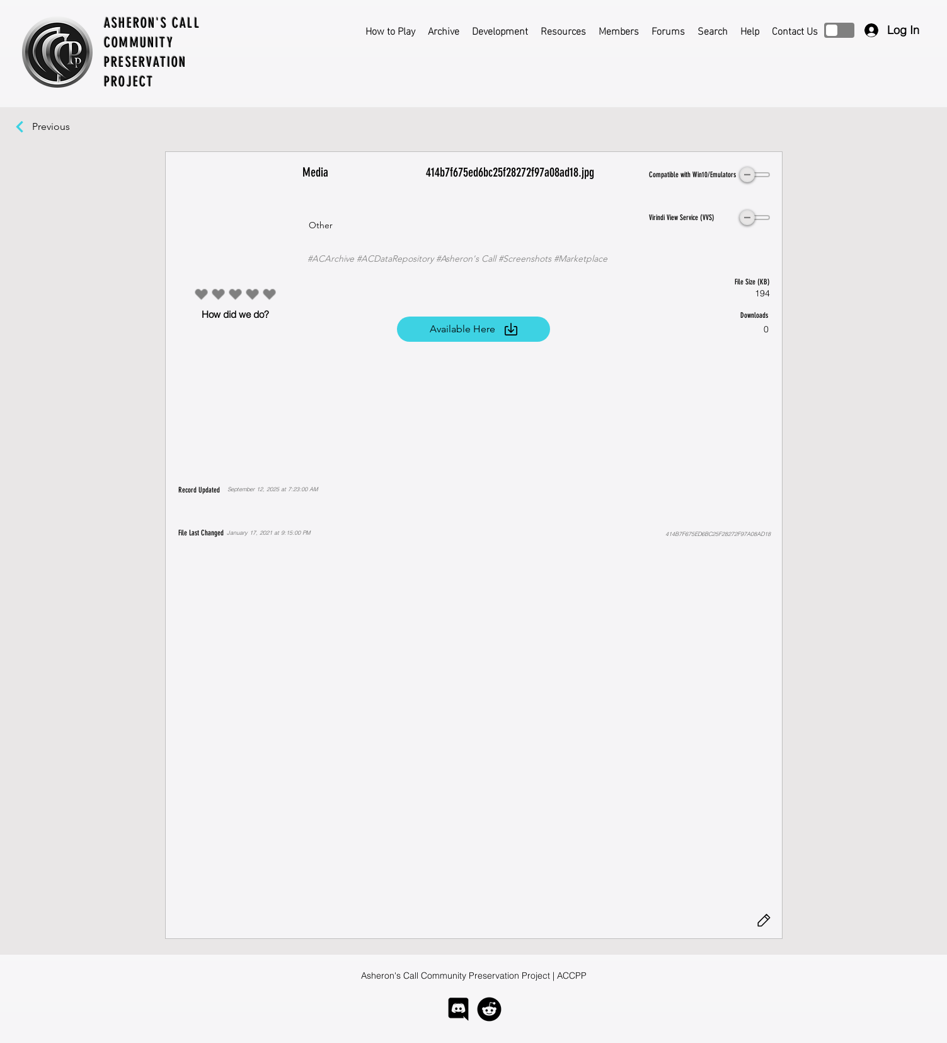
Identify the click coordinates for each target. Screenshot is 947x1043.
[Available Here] (473, 329)
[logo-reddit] (489, 1009)
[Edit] (764, 920)
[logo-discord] (458, 1009)
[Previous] (57, 126)
